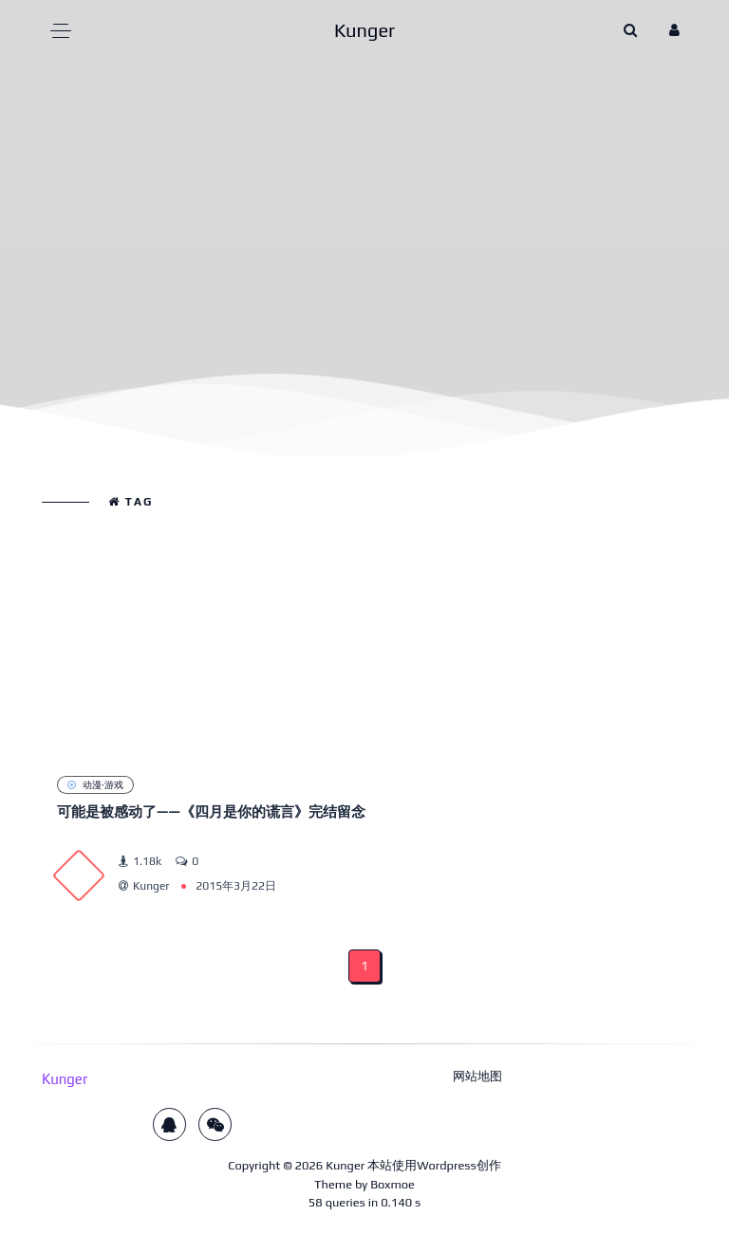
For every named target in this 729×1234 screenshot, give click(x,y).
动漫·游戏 (95, 784)
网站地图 (477, 1076)
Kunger (345, 1165)
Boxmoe (392, 1184)
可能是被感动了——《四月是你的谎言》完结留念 (211, 811)
